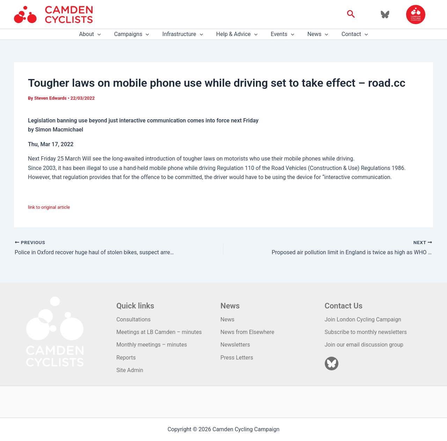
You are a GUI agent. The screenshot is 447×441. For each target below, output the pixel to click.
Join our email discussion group (364, 344)
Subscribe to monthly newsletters (366, 332)
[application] (103, 34)
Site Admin (129, 370)
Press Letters (236, 357)
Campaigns (135, 34)
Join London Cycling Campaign (363, 319)
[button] (351, 14)
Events (280, 34)
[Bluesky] (385, 14)
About (96, 34)
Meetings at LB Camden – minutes (159, 332)
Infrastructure (184, 34)
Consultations (133, 319)
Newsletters (235, 344)
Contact (348, 34)
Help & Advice (236, 34)
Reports (126, 357)
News (313, 34)
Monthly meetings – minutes (152, 344)
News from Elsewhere (247, 332)
